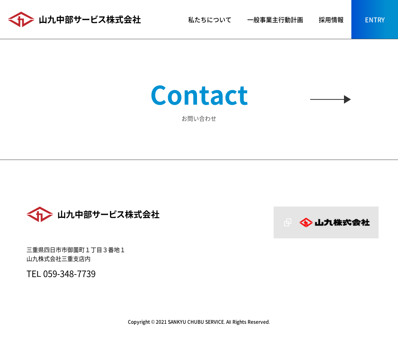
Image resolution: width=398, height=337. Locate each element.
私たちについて (210, 19)
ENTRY (375, 19)
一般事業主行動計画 (275, 19)
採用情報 (331, 19)
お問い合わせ (199, 99)
